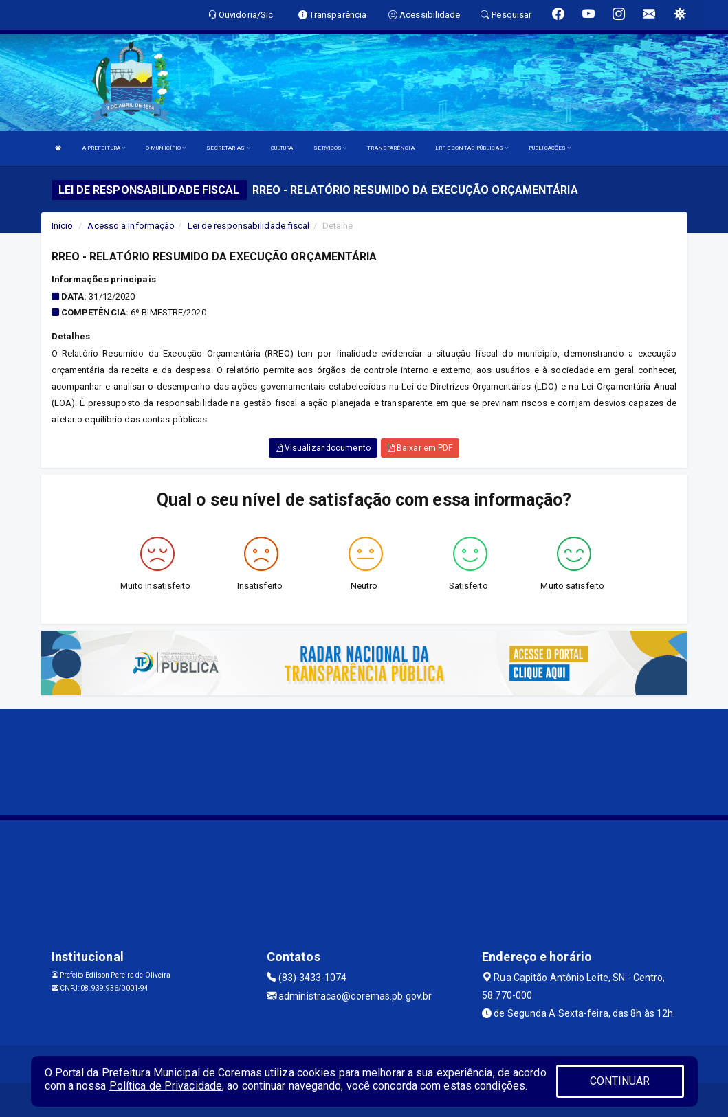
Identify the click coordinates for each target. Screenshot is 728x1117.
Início (63, 226)
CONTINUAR (620, 1080)
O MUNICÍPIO (166, 148)
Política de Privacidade (165, 1085)
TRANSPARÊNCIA (390, 148)
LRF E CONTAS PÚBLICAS (471, 148)
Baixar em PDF (420, 448)
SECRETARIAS (228, 148)
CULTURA (282, 148)
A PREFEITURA (103, 148)
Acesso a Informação (131, 226)
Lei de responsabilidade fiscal (249, 226)
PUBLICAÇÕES (550, 148)
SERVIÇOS (329, 148)
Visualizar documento (323, 448)
